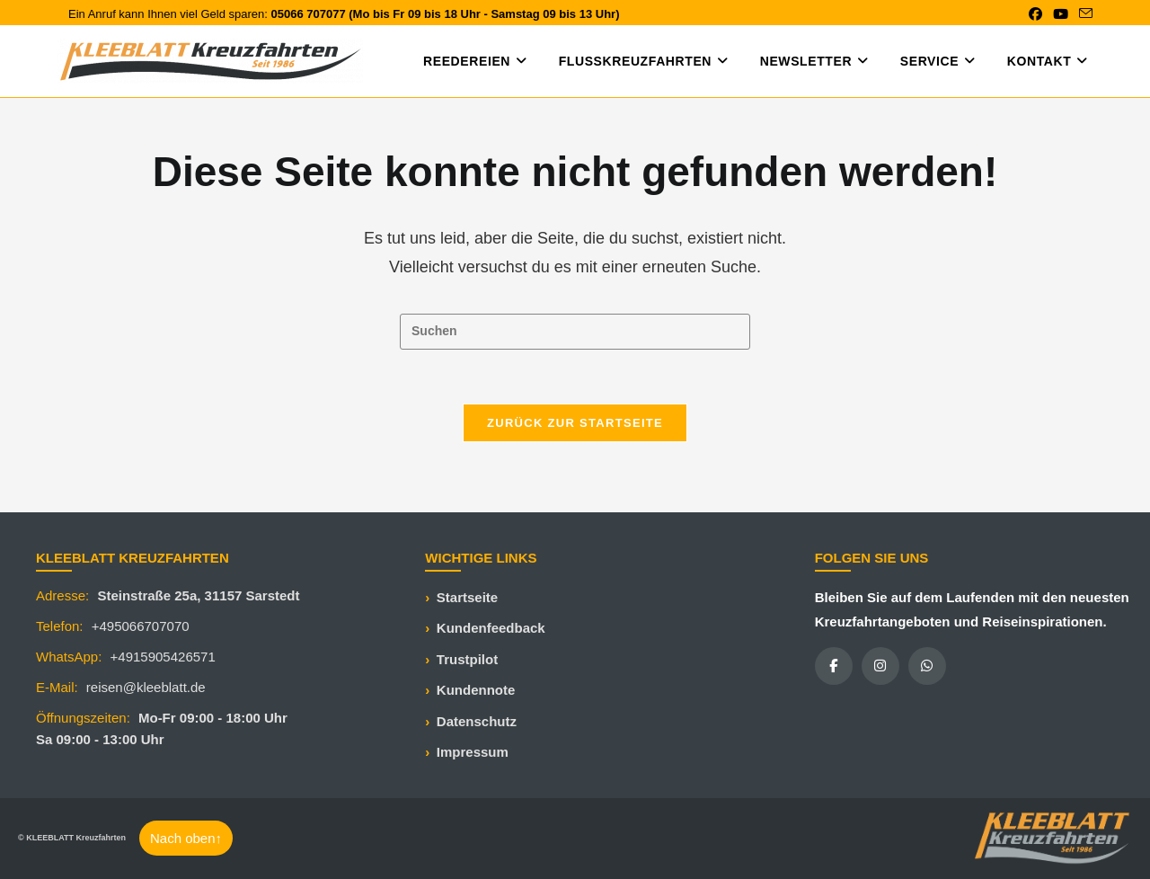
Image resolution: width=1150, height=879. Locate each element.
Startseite (467, 597)
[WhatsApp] (927, 666)
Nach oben (186, 838)
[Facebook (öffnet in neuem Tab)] (1035, 14)
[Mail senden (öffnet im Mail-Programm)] (1083, 14)
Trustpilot (467, 659)
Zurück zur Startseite (575, 423)
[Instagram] (880, 666)
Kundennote (476, 689)
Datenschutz (477, 721)
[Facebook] (834, 666)
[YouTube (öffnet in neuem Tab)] (1061, 14)
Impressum (473, 751)
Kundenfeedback (491, 627)
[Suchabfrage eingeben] (575, 332)
